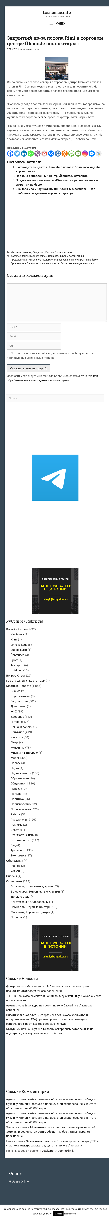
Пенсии (16, 788)
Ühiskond (17, 670)
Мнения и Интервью (24, 752)
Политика (17, 799)
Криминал (17, 732)
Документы (18, 706)
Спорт (15, 830)
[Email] (78, 153)
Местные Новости (20, 252)
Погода (49, 252)
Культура (17, 737)
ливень (63, 256)
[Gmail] (44, 153)
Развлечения (19, 819)
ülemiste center (37, 256)
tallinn (25, 256)
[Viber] (37, 153)
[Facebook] (10, 153)
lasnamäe (15, 256)
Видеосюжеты (20, 696)
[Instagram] (85, 153)
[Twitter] (17, 153)
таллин (80, 256)
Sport (14, 660)
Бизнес (15, 691)
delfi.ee (42, 117)
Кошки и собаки (21, 727)
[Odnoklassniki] (65, 153)
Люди (14, 742)
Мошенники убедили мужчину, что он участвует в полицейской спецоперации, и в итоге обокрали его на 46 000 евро (51, 1104)
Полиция (17, 917)
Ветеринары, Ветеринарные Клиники (35, 891)
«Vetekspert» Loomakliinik (57, 1150)
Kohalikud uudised (18, 629)
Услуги (15, 871)
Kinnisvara (17, 634)
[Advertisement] (58, 221)
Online (19, 1181)
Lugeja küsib (19, 650)
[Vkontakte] (51, 153)
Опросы (11, 876)
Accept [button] (58, 1214)
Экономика (18, 855)
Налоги (16, 763)
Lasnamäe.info (57, 12)
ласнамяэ (52, 256)
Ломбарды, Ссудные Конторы (31, 907)
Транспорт (18, 850)
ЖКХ (14, 711)
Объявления (14, 860)
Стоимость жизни (22, 835)
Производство (21, 804)
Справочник (14, 881)
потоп (72, 256)
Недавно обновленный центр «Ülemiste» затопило (52, 176)
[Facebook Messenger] (92, 153)
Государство (19, 701)
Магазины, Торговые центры (30, 912)
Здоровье (17, 716)
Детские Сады (20, 896)
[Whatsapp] (31, 153)
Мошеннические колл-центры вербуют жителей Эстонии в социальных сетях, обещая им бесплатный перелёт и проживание (50, 1131)
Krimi (14, 639)
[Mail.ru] (58, 153)
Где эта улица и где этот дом (25, 680)
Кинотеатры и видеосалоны (29, 902)
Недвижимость (21, 773)
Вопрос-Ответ (15, 675)
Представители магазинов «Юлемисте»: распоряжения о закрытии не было (54, 259)
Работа (15, 814)
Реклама (16, 824)
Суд (13, 845)
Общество (38, 252)
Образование (20, 778)
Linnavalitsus (19, 644)
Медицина (18, 747)
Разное (15, 866)
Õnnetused (18, 655)
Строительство (21, 840)
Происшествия (63, 252)
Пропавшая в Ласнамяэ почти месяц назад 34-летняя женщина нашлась (52, 263)
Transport (17, 665)
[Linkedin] (24, 153)
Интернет (17, 722)
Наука (15, 768)
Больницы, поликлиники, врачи (32, 886)
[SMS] (71, 153)
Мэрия (15, 758)
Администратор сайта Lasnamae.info (31, 1099)
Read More (70, 1213)
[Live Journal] (98, 153)
